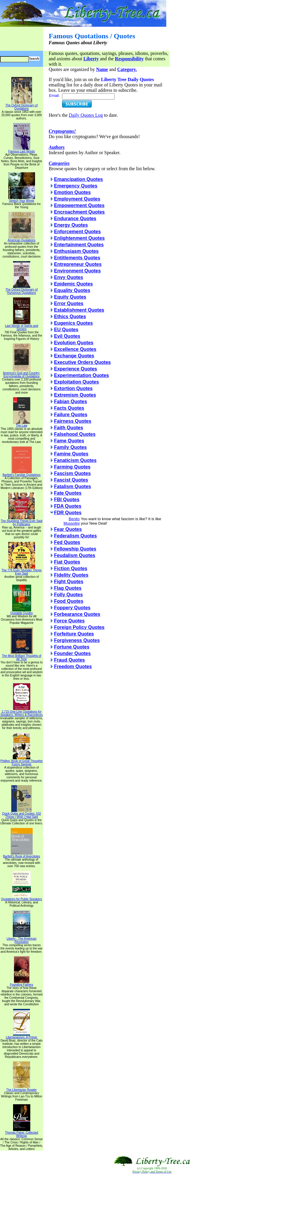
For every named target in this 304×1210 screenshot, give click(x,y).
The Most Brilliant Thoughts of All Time (21, 656)
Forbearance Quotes (77, 614)
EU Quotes (66, 329)
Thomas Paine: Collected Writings (21, 1133)
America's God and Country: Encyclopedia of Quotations (21, 373)
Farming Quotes (72, 466)
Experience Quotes (75, 368)
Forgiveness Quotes (77, 640)
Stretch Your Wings (21, 199)
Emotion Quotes (72, 192)
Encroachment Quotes (79, 211)
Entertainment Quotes (79, 244)
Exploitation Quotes (76, 381)
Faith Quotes (68, 427)
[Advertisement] (152, 1192)
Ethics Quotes (70, 316)
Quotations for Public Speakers (21, 898)
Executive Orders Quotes (82, 362)
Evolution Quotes (73, 342)
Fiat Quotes (67, 561)
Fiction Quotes (70, 568)
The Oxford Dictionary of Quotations (21, 105)
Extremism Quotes (75, 394)
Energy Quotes (71, 225)
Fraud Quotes (69, 659)
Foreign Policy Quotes (79, 627)
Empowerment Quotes (79, 205)
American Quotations (21, 239)
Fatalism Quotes (72, 486)
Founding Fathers (21, 983)
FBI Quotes (66, 499)
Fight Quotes (68, 581)
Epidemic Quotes (73, 283)
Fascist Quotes (71, 479)
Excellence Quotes (75, 349)
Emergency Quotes (75, 185)
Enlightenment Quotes (79, 238)
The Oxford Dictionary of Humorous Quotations (21, 289)
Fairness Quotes (72, 421)
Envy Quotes (68, 277)
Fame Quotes (69, 440)
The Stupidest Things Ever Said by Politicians (21, 521)
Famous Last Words (21, 150)
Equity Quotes (70, 296)
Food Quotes (68, 601)
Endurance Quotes (75, 218)
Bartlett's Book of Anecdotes (21, 855)
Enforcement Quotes (77, 231)
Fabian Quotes (70, 401)
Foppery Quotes (72, 607)
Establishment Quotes (79, 310)
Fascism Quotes (72, 473)
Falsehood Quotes (75, 434)
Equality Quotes (72, 290)
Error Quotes (68, 303)
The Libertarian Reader (21, 1088)
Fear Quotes (68, 529)
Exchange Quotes (74, 355)
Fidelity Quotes (71, 575)
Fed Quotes (67, 542)
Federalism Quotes (75, 535)
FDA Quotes (67, 506)
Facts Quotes (69, 408)
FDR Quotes (67, 512)
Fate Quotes (67, 493)
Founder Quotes (72, 653)
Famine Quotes (71, 453)
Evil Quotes (67, 336)
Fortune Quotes (71, 646)
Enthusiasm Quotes (76, 251)
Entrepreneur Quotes (78, 264)
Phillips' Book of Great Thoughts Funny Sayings (21, 761)
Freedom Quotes (73, 666)
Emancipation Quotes (78, 179)
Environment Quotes (77, 270)
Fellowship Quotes (75, 548)
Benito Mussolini (72, 521)
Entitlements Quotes (77, 257)
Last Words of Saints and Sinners (21, 326)
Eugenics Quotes (73, 323)
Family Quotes (70, 447)
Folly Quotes (68, 594)
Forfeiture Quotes (74, 633)
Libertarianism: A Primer (21, 1036)
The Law (21, 424)
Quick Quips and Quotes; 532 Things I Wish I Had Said (21, 813)
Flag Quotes (67, 588)
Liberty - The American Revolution (21, 939)
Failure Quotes (70, 414)
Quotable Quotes (21, 612)
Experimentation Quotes (81, 375)
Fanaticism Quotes (75, 460)
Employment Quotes (77, 198)
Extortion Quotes (73, 388)
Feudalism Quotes (74, 555)
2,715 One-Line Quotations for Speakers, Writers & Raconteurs (21, 712)
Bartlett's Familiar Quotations (21, 474)
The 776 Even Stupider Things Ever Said (21, 570)
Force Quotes (69, 620)
